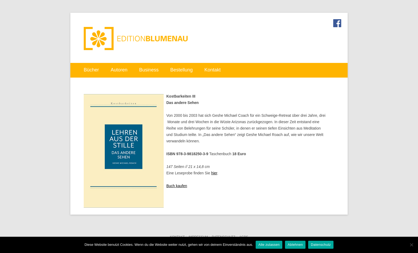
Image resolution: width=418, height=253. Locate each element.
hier (214, 173)
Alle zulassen (269, 245)
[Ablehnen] (411, 244)
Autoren (119, 69)
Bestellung (181, 69)
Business (149, 69)
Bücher (91, 69)
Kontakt (212, 69)
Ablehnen (295, 245)
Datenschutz (321, 245)
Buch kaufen (176, 186)
